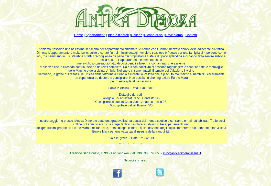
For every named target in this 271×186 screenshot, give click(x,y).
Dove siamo (174, 35)
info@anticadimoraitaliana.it (182, 153)
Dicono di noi (153, 35)
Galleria (136, 35)
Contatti (191, 35)
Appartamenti (95, 35)
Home (78, 35)
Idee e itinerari (118, 35)
